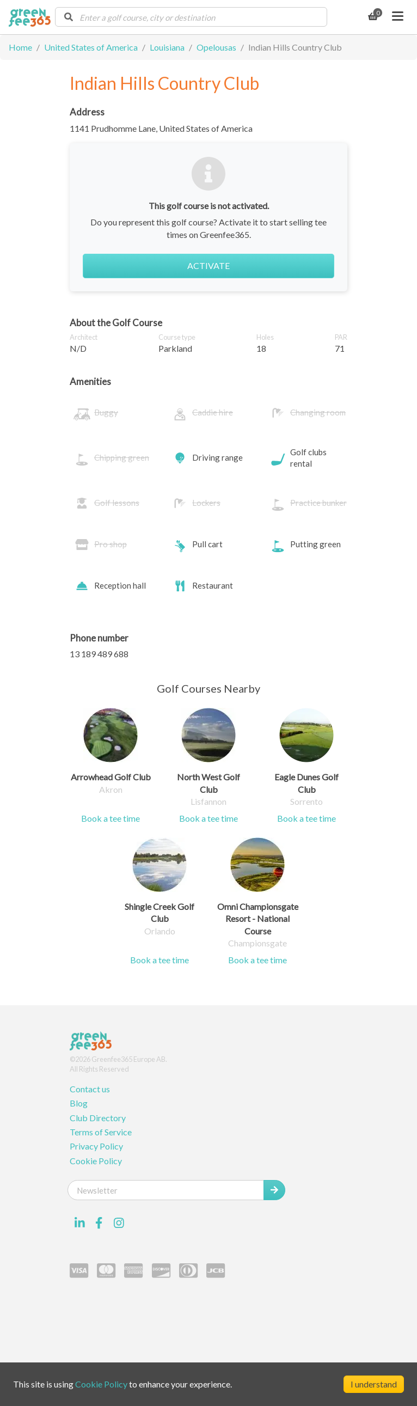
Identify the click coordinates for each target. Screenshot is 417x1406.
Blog (79, 1103)
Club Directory (98, 1117)
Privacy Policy (96, 1146)
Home (20, 47)
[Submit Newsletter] (274, 1190)
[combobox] (191, 17)
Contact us (90, 1089)
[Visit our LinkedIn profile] (79, 1223)
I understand (374, 1384)
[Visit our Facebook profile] (99, 1223)
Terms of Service (101, 1132)
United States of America (91, 47)
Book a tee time (110, 818)
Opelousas (216, 47)
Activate (208, 265)
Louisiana (167, 47)
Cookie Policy (96, 1161)
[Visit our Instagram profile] (118, 1223)
